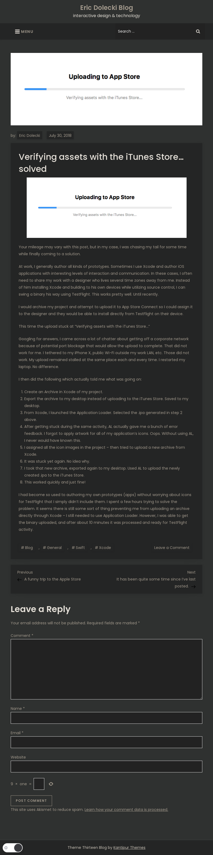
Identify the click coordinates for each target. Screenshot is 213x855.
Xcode (105, 547)
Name (18, 708)
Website (18, 757)
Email (17, 733)
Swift (80, 547)
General (54, 547)
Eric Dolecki (29, 135)
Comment (22, 635)
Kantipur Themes (129, 847)
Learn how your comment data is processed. (126, 809)
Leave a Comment (173, 547)
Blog (29, 547)
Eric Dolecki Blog (106, 7)
